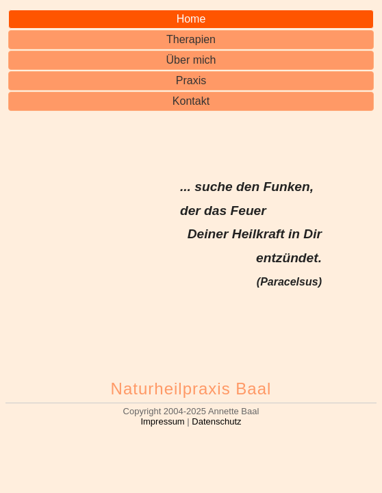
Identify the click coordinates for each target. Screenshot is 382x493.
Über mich (191, 60)
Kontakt (191, 101)
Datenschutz (216, 421)
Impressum (162, 421)
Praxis (191, 80)
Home (191, 19)
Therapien (191, 39)
